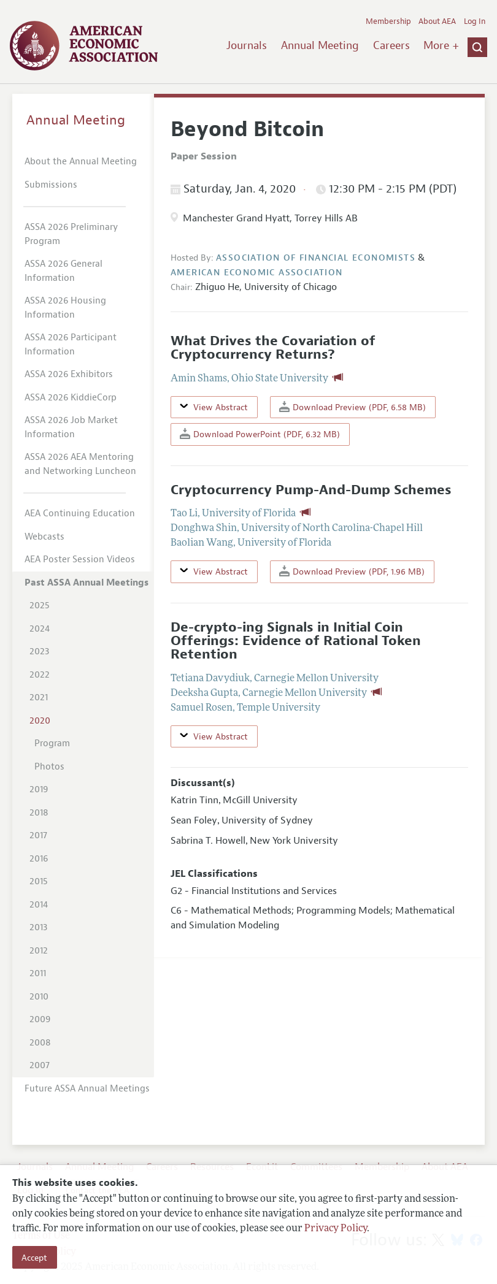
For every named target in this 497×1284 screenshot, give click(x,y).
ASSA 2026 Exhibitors (69, 374)
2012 (38, 951)
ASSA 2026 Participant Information (71, 344)
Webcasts (44, 537)
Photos (49, 767)
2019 (38, 789)
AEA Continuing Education (80, 513)
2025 (39, 605)
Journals (246, 45)
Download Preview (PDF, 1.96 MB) (352, 571)
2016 (38, 859)
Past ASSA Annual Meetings (86, 583)
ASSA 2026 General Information (63, 271)
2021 (38, 697)
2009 (39, 1019)
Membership (388, 21)
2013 (38, 927)
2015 (38, 881)
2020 (39, 721)
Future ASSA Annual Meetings (87, 1089)
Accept (34, 1257)
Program (52, 743)
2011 (37, 973)
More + (441, 45)
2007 (39, 1065)
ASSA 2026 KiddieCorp (71, 397)
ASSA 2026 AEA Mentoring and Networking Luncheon (80, 464)
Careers (391, 45)
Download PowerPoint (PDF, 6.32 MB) (260, 434)
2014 (38, 905)
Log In (474, 21)
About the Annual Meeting (81, 161)
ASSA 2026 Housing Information (65, 308)
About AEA (437, 21)
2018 (38, 813)
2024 (39, 629)
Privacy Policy (335, 1229)
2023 (39, 651)
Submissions (51, 185)
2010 (38, 997)
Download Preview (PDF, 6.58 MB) (352, 407)
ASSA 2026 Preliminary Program (71, 234)
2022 (39, 675)
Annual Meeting (320, 45)
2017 (38, 835)
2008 (40, 1043)
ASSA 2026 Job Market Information (71, 427)
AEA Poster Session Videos (80, 559)
